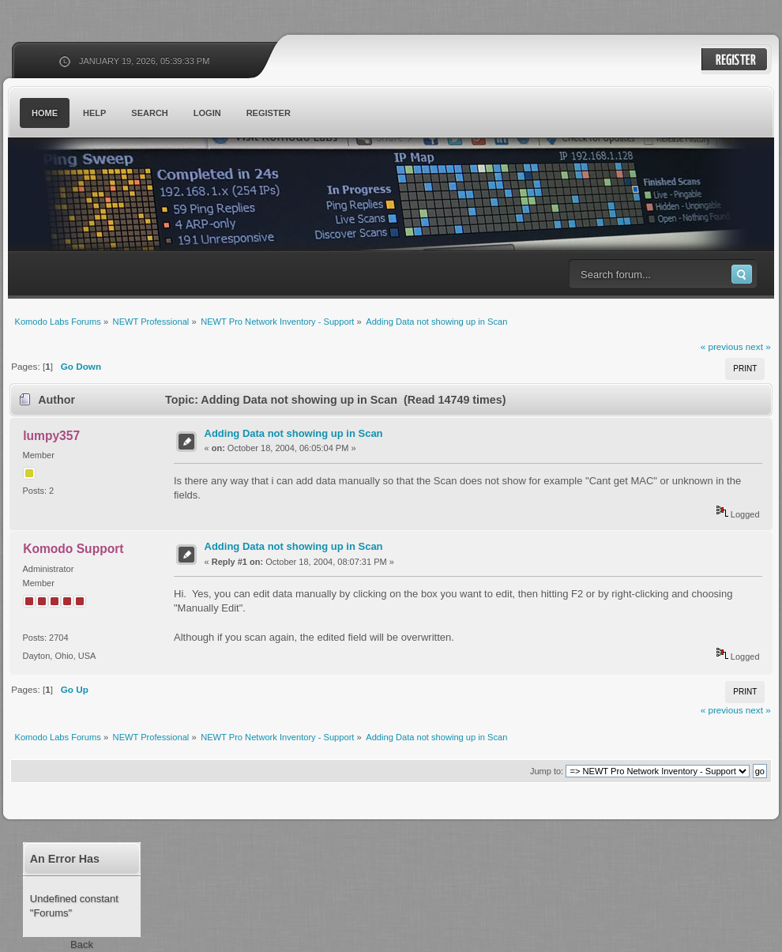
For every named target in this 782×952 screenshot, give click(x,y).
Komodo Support (73, 548)
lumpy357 (51, 435)
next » (758, 346)
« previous (722, 346)
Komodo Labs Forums (161, 197)
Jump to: (546, 771)
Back (81, 944)
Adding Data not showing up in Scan (294, 433)
